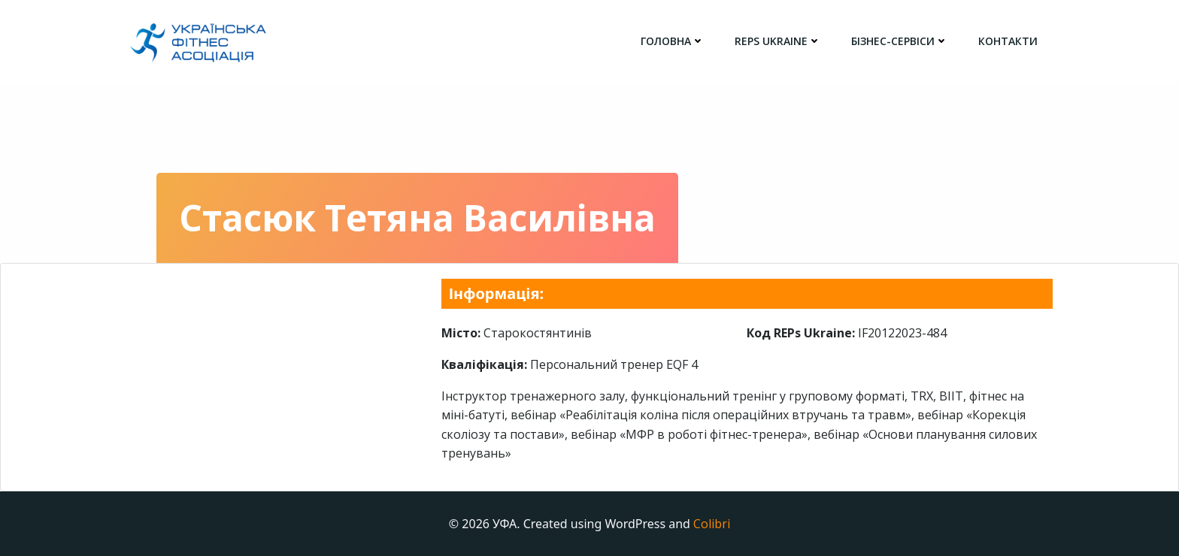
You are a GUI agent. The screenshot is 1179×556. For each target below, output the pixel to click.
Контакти (1008, 41)
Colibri (711, 523)
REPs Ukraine (778, 41)
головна (673, 41)
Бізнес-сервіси (899, 41)
